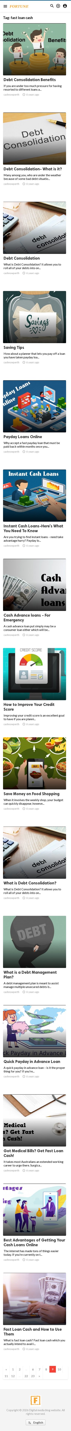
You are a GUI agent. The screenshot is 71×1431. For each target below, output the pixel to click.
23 (32, 1376)
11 (6, 1376)
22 (26, 1376)
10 (59, 1369)
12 (13, 1376)
